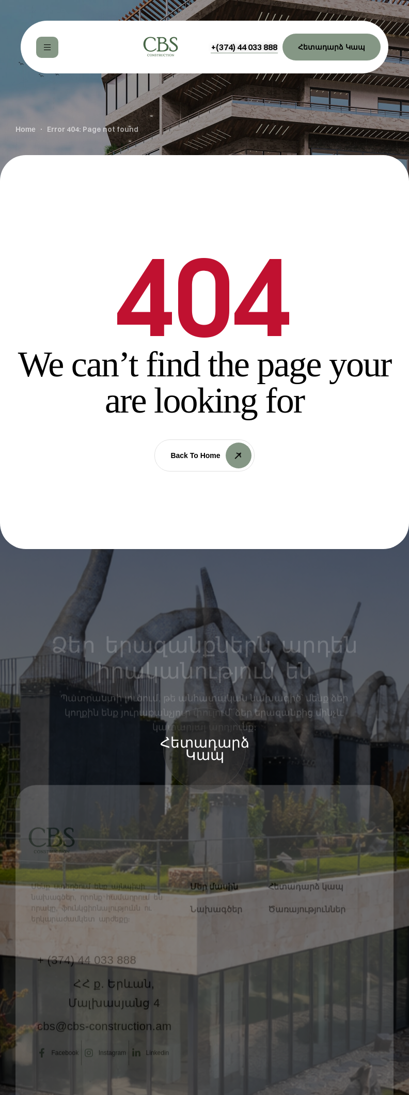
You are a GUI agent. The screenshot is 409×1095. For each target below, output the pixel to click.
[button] (244, 47)
